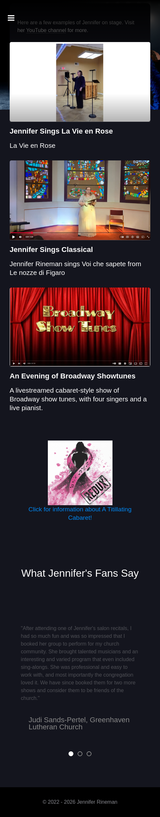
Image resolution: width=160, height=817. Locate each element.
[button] (71, 753)
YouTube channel (46, 30)
